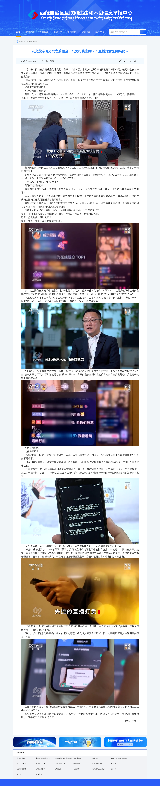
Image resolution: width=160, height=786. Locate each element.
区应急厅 (77, 769)
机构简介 (99, 32)
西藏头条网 (77, 758)
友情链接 (20, 753)
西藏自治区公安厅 (98, 769)
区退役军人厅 (40, 763)
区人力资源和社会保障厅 (119, 758)
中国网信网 (21, 758)
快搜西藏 (77, 763)
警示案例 (71, 32)
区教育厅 (95, 758)
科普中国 (39, 774)
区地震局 (58, 769)
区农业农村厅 (21, 763)
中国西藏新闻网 (60, 763)
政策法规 (85, 32)
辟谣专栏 (57, 32)
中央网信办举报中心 (43, 758)
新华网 (113, 769)
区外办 (113, 763)
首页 (18, 32)
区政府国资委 (21, 769)
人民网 (19, 774)
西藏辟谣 (43, 32)
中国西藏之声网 (97, 763)
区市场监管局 (40, 769)
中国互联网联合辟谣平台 (63, 758)
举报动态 (29, 32)
